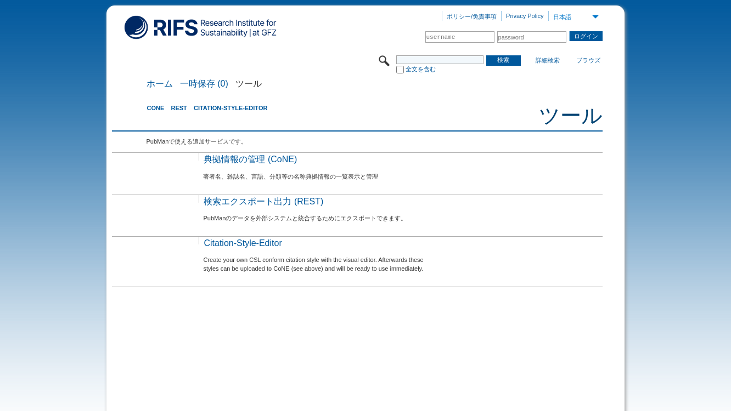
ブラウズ (588, 60)
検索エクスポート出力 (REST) (263, 201)
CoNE (155, 108)
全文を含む (421, 69)
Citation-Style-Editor (230, 108)
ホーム (160, 83)
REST (179, 108)
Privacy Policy (524, 16)
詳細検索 (548, 60)
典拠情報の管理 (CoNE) (250, 159)
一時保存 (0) (204, 83)
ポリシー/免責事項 (472, 16)
